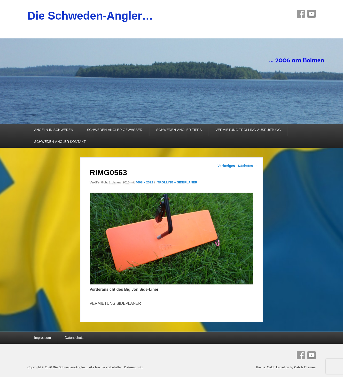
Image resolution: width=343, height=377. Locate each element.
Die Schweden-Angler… (90, 15)
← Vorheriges (224, 166)
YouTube (311, 14)
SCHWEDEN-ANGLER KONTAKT (60, 142)
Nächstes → (247, 166)
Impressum (42, 338)
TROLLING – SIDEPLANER (177, 182)
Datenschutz (74, 338)
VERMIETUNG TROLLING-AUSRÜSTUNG (248, 130)
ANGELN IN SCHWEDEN (53, 130)
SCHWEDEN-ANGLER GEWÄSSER (114, 130)
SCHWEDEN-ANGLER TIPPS (179, 130)
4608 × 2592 (144, 182)
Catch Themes (305, 367)
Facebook (301, 14)
